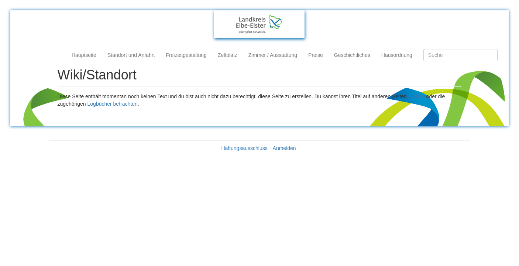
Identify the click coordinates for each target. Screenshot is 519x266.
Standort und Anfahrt (131, 55)
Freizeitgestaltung (186, 55)
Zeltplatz (227, 55)
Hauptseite (84, 55)
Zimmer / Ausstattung (272, 55)
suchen (416, 96)
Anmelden (284, 148)
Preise (315, 55)
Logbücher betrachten (112, 104)
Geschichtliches (352, 55)
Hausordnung (396, 55)
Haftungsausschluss (244, 148)
